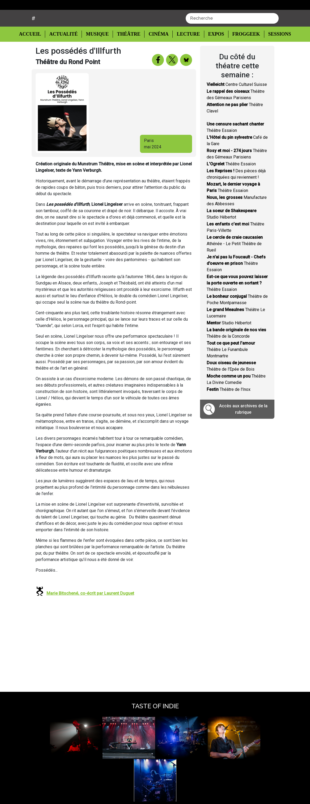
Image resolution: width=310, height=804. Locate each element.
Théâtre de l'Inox (228, 409)
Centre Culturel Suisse (237, 104)
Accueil (34, 54)
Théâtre (128, 54)
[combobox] (232, 38)
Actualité (64, 54)
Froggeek (243, 54)
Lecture (186, 54)
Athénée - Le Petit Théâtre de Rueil (235, 264)
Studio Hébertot (229, 343)
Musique (97, 54)
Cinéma (157, 54)
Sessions (276, 54)
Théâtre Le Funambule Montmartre (231, 370)
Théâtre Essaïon (231, 184)
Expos (213, 54)
